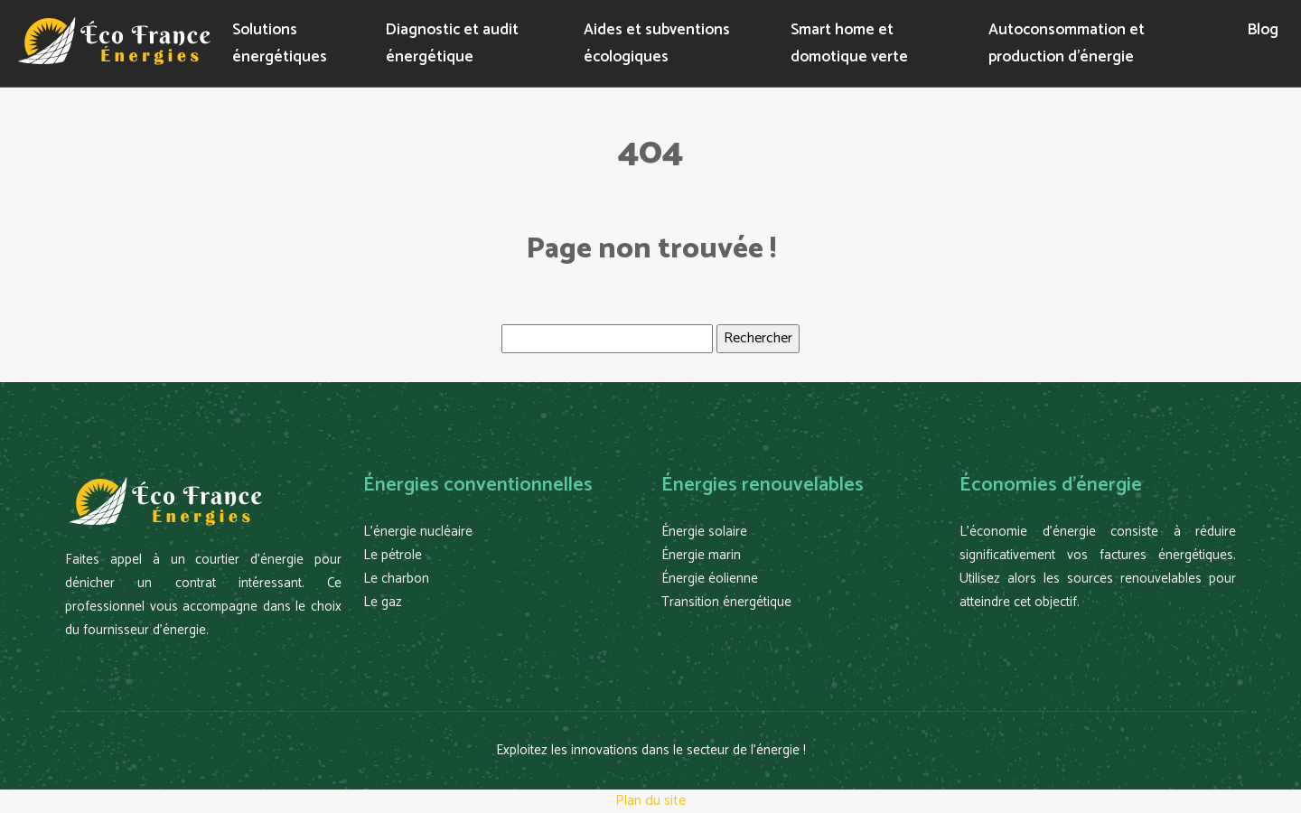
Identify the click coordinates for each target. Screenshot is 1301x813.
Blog (1263, 29)
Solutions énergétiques (279, 43)
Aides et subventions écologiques (657, 43)
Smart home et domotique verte (849, 43)
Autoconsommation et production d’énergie (1066, 43)
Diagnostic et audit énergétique (452, 43)
